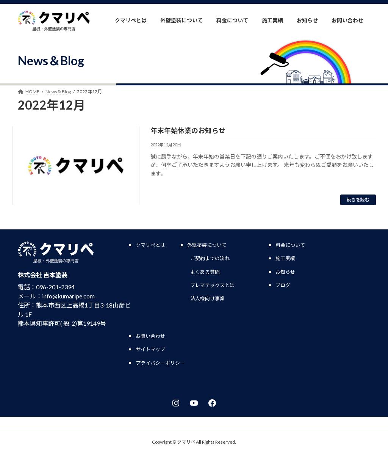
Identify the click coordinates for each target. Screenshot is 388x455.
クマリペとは (150, 245)
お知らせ (285, 272)
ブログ (282, 285)
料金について (290, 245)
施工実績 (285, 258)
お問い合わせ (150, 336)
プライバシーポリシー (160, 363)
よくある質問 (205, 272)
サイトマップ (150, 349)
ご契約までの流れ (210, 258)
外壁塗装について (207, 245)
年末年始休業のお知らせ (187, 130)
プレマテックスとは (212, 285)
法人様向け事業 (207, 298)
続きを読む (358, 199)
